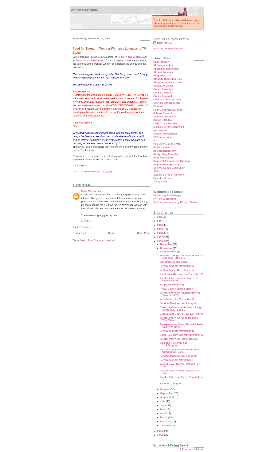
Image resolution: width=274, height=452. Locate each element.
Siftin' (156, 171)
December (166, 244)
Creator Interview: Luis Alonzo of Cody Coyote (178, 279)
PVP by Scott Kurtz (164, 198)
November (166, 248)
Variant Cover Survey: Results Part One (179, 371)
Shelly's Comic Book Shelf (168, 167)
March (164, 417)
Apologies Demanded (166, 68)
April (163, 413)
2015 (160, 216)
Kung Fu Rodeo (162, 120)
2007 (160, 237)
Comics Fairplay (84, 10)
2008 (160, 233)
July (163, 401)
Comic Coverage (163, 89)
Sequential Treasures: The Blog (171, 161)
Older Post (143, 233)
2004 (160, 435)
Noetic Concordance (165, 133)
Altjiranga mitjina (163, 65)
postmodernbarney (164, 150)
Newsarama (160, 130)
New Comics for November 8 (176, 360)
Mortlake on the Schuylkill (168, 126)
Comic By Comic (163, 85)
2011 (160, 221)
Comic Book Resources (89, 60)
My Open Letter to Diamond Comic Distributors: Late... (179, 350)
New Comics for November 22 (176, 299)
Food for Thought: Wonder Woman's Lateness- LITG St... (180, 256)
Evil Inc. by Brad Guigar (167, 195)
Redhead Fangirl (163, 157)
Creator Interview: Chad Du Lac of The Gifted (179, 319)
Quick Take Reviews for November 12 (181, 334)
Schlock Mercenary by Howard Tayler (175, 202)
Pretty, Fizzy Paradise (166, 154)
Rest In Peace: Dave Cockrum (176, 270)
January (165, 425)
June (163, 405)
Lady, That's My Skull (165, 123)
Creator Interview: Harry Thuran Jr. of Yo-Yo (181, 378)
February (165, 421)
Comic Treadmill (162, 96)
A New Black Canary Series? (176, 288)
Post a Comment (82, 227)
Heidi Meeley (88, 191)
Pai (155, 140)
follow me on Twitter (192, 449)
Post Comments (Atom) (101, 240)
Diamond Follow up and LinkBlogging (173, 344)
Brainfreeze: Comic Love (167, 82)
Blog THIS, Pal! (162, 75)
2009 (160, 229)
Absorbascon (161, 61)
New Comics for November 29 (176, 265)
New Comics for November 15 (176, 330)
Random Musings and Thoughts (178, 303)
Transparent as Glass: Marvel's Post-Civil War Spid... (181, 325)
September (167, 393)
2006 (160, 241)
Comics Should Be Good (167, 99)
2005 (160, 431)
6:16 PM (86, 221)
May (163, 409)
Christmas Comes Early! (173, 261)
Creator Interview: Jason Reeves (178, 338)
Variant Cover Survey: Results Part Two (179, 365)
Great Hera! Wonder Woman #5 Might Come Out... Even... (181, 308)
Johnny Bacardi (162, 113)
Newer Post (79, 233)
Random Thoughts (170, 383)
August (164, 397)
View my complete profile (168, 48)
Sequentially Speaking (166, 164)
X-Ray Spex (160, 181)
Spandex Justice (163, 178)
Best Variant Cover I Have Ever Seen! (181, 313)
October (165, 389)
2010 (160, 225)
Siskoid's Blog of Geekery (168, 174)
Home (111, 233)
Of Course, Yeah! (163, 137)
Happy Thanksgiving (171, 284)
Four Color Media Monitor (168, 109)
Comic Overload (162, 92)
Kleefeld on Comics (164, 116)
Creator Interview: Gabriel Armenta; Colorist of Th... (180, 294)
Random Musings (169, 251)
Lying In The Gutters (130, 56)
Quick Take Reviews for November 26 (181, 274)
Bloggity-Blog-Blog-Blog (167, 79)
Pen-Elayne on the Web (167, 143)
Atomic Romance (163, 72)
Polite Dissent (161, 147)
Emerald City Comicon (166, 102)
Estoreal (158, 106)
